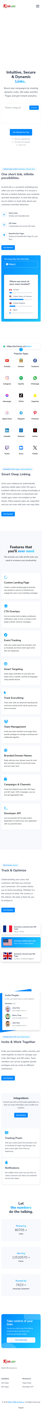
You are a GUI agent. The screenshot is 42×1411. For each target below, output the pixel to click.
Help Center (26, 1383)
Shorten (34, 107)
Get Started (8, 247)
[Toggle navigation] (38, 6)
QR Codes (5, 1383)
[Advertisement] (21, 33)
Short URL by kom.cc (16, 1402)
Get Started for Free (21, 132)
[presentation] (20, 115)
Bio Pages (5, 1387)
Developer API (27, 1387)
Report (21, 1408)
